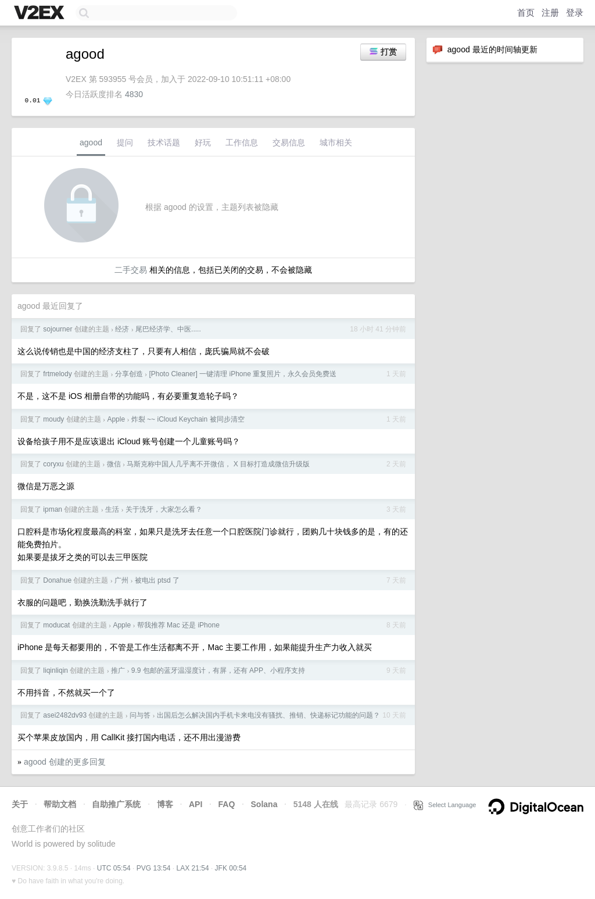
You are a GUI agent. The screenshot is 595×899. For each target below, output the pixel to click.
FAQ (226, 804)
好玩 (203, 142)
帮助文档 (60, 804)
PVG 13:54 (154, 868)
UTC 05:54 (114, 868)
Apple (116, 419)
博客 (165, 804)
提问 (125, 142)
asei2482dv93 (65, 715)
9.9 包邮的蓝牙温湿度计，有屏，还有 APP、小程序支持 (218, 670)
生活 (112, 509)
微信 (114, 464)
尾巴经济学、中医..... (168, 329)
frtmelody (57, 374)
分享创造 (129, 374)
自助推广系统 (116, 804)
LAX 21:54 (193, 868)
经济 (122, 329)
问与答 (140, 715)
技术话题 (164, 142)
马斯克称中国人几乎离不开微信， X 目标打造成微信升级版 (218, 464)
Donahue (57, 580)
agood (91, 142)
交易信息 (289, 142)
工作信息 (241, 142)
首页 (526, 12)
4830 (134, 94)
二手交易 (130, 269)
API (195, 804)
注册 (550, 12)
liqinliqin (55, 670)
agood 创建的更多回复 (65, 761)
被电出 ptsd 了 (157, 580)
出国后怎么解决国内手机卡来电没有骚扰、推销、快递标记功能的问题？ (268, 715)
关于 (20, 804)
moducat (56, 625)
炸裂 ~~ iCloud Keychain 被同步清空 (188, 419)
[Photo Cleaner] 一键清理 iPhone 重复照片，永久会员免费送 (242, 374)
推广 (118, 670)
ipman (52, 509)
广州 (121, 580)
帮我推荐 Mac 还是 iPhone (178, 625)
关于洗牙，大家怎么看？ (164, 509)
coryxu (53, 464)
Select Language (445, 804)
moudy (53, 419)
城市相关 (336, 142)
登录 (574, 12)
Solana (264, 804)
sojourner (57, 329)
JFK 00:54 (231, 868)
